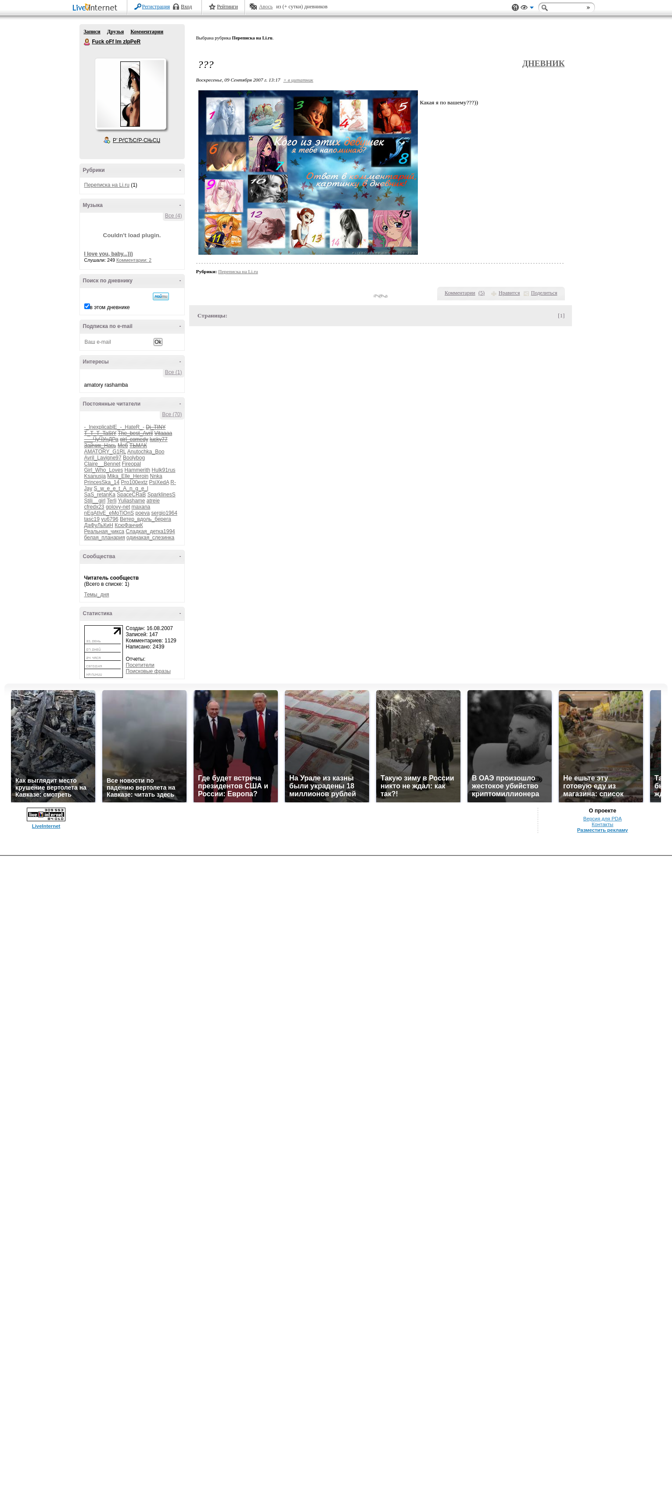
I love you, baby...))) (108, 254)
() (481, 293)
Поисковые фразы (148, 671)
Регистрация (156, 7)
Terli (111, 501)
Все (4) (173, 216)
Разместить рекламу (602, 830)
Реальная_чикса (104, 531)
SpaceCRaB (131, 495)
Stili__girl (95, 501)
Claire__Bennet (102, 464)
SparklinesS (161, 495)
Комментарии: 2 (133, 260)
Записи (92, 32)
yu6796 (109, 519)
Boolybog (134, 458)
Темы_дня (96, 594)
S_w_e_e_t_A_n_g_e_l (121, 488)
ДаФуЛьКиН (98, 525)
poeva (142, 513)
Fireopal (131, 464)
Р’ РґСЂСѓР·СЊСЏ (136, 140)
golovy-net (118, 507)
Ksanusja (95, 476)
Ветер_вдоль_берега (145, 519)
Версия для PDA (602, 818)
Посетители (140, 665)
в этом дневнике (110, 307)
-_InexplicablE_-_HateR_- (114, 427)
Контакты (602, 824)
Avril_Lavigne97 (103, 458)
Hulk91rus (164, 470)
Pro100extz (134, 482)
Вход (186, 7)
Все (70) (172, 414)
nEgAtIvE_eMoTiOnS (109, 513)
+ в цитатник (298, 79)
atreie (153, 501)
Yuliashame (131, 501)
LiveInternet (96, 8)
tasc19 (92, 519)
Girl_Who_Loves (103, 470)
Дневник (543, 63)
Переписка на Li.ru (106, 185)
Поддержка (515, 7)
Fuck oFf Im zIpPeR (87, 42)
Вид (527, 8)
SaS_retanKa (99, 495)
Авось (266, 7)
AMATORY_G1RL (105, 452)
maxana (141, 507)
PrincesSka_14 (102, 482)
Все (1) (173, 372)
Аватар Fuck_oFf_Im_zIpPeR (130, 94)
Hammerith (138, 470)
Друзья (115, 32)
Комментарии (146, 32)
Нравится (509, 293)
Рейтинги (227, 7)
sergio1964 (164, 513)
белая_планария (104, 537)
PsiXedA (159, 482)
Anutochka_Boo (146, 452)
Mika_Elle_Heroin (127, 476)
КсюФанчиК (129, 525)
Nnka (156, 476)
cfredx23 (94, 507)
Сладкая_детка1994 (150, 531)
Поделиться (544, 293)
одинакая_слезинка (150, 537)
